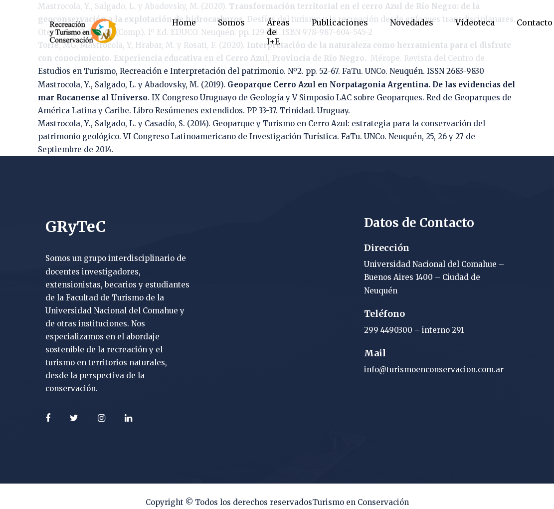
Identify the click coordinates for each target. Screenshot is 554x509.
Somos (231, 22)
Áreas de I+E (278, 31)
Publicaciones (340, 22)
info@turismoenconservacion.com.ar (434, 369)
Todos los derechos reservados (253, 502)
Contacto (535, 22)
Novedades (411, 22)
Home (184, 22)
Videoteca (475, 22)
